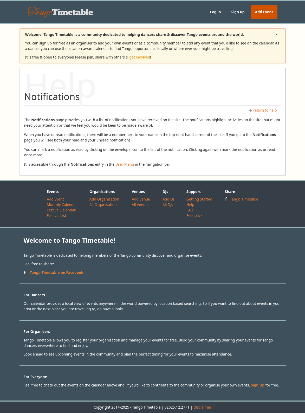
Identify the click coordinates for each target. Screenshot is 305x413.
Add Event (264, 11)
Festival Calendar (61, 210)
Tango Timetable (244, 199)
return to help (263, 110)
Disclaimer (202, 407)
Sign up (237, 11)
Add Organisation (104, 199)
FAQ (189, 210)
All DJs (168, 204)
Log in (215, 11)
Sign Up (258, 385)
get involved (139, 57)
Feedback (194, 215)
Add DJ (168, 199)
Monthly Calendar (62, 204)
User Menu (124, 164)
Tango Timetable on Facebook (56, 272)
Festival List (56, 215)
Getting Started (199, 199)
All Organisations (103, 204)
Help (190, 204)
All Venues (140, 204)
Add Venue (141, 199)
